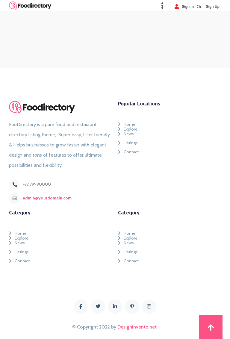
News (126, 134)
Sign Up (213, 6)
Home (126, 123)
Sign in (184, 6)
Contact (128, 152)
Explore (127, 127)
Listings (128, 143)
